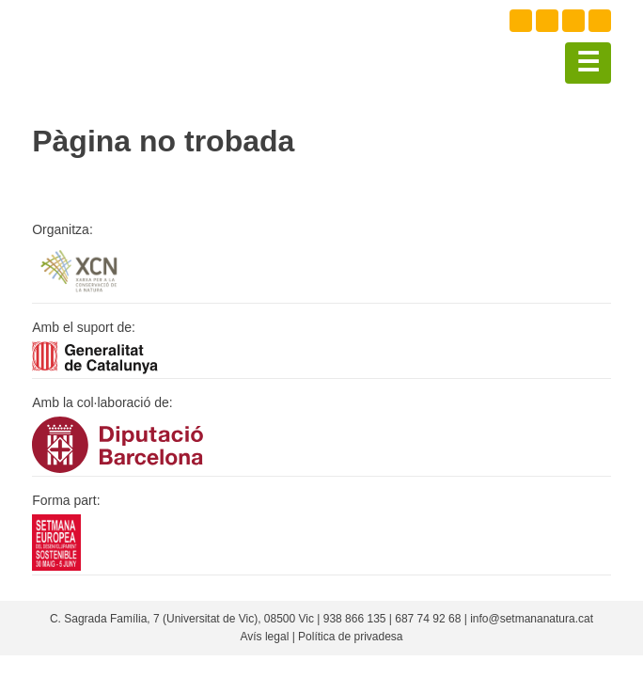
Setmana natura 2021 (126, 47)
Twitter (547, 20)
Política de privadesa (350, 636)
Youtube (599, 20)
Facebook (521, 20)
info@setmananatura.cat (531, 618)
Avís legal (264, 636)
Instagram (573, 20)
